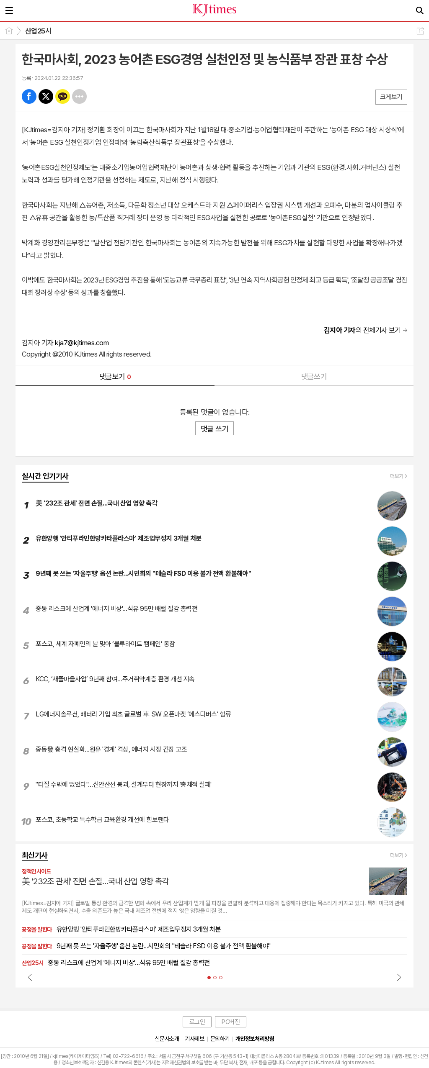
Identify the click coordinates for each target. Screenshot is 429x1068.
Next (399, 977)
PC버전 (231, 1022)
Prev (30, 977)
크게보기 (391, 97)
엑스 (46, 96)
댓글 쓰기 (214, 428)
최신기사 (35, 855)
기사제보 (194, 1038)
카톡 (62, 96)
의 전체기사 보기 (362, 330)
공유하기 (420, 31)
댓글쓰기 (314, 376)
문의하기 (220, 1038)
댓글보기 (115, 376)
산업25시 (38, 31)
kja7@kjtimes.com (82, 343)
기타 (79, 96)
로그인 (197, 1022)
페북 (29, 96)
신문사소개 (167, 1038)
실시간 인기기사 (45, 476)
